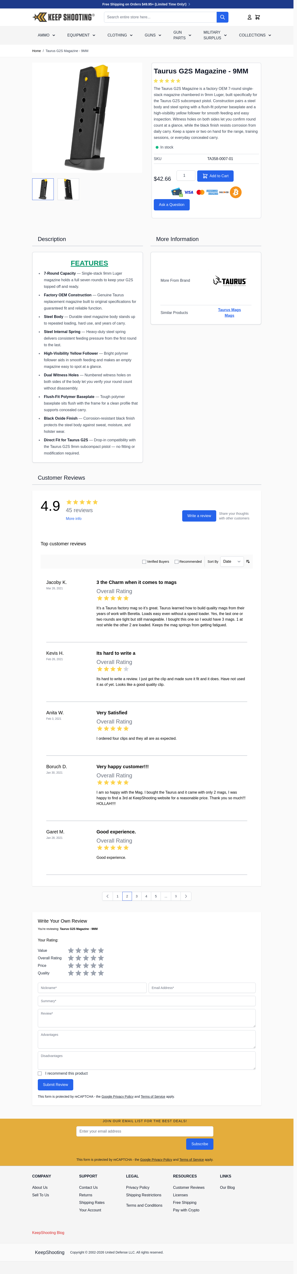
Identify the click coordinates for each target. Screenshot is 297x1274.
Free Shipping (185, 1203)
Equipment (78, 35)
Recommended (190, 561)
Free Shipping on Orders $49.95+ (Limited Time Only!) (146, 4)
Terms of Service (153, 1096)
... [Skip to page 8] (166, 896)
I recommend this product (66, 1073)
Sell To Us (40, 1195)
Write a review (199, 516)
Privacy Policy (138, 1188)
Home (36, 51)
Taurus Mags (229, 310)
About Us (40, 1188)
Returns (85, 1195)
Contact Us (88, 1188)
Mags (229, 315)
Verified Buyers (158, 561)
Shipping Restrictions (143, 1195)
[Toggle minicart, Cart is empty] (257, 17)
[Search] (222, 17)
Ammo (44, 35)
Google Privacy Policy (118, 1096)
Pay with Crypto (186, 1210)
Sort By (213, 561)
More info (73, 519)
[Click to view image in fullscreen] (87, 118)
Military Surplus (212, 35)
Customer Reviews (188, 1188)
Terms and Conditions (144, 1205)
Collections (252, 35)
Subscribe (199, 1144)
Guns (150, 35)
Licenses (180, 1195)
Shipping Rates (92, 1203)
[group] (168, 81)
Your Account (90, 1210)
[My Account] (249, 17)
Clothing (117, 35)
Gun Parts (180, 35)
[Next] (186, 896)
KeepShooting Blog (48, 1233)
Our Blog (227, 1188)
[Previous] (107, 896)
